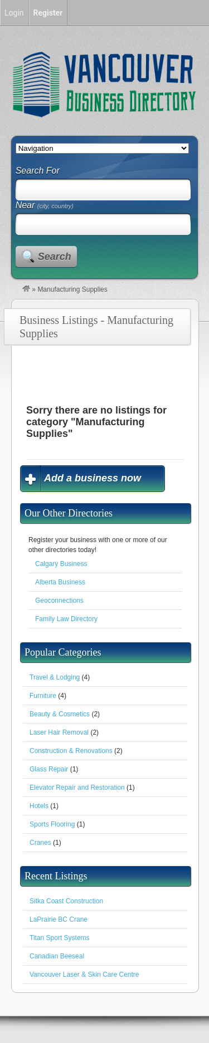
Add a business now (92, 478)
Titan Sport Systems (60, 938)
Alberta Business (60, 582)
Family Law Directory (66, 619)
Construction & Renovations (71, 751)
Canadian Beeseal (57, 956)
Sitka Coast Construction (66, 901)
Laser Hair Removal (59, 732)
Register (48, 12)
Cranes (40, 843)
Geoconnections (59, 600)
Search (54, 256)
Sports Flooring (52, 824)
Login (14, 12)
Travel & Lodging (55, 677)
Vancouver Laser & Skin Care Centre (84, 974)
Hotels (39, 806)
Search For (38, 170)
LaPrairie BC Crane (59, 919)
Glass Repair (49, 769)
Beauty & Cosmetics (60, 714)
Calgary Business (61, 564)
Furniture (43, 696)
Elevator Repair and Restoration (77, 787)
